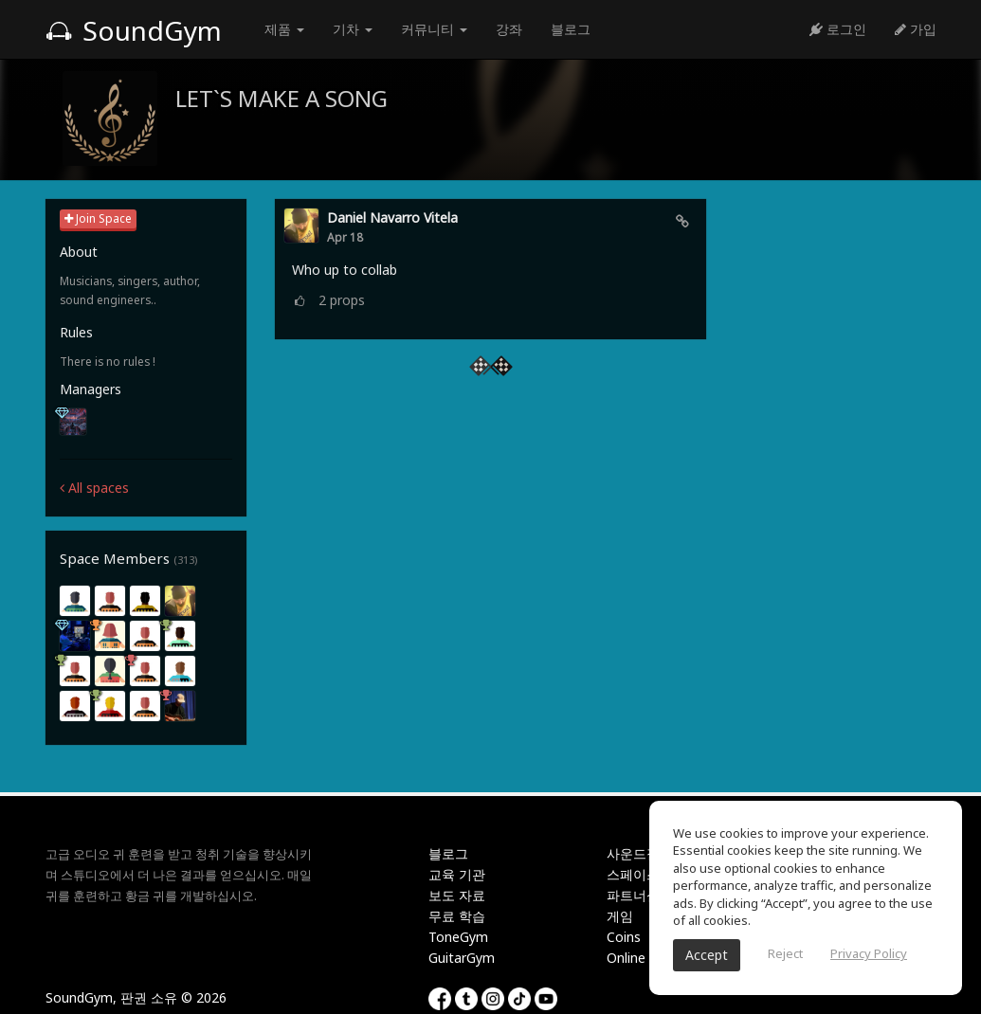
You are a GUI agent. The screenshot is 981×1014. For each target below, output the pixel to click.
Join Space (98, 218)
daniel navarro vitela (392, 217)
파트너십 (633, 895)
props (341, 300)
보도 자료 (456, 895)
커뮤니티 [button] (434, 29)
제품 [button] (284, 29)
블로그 (570, 29)
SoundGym (133, 30)
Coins (624, 937)
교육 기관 (456, 874)
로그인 (837, 29)
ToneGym (458, 937)
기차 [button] (352, 29)
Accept (706, 955)
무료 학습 (456, 916)
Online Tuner (645, 958)
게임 (620, 916)
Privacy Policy (868, 953)
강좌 (509, 29)
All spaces (94, 488)
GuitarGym (461, 958)
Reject (785, 953)
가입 (915, 29)
